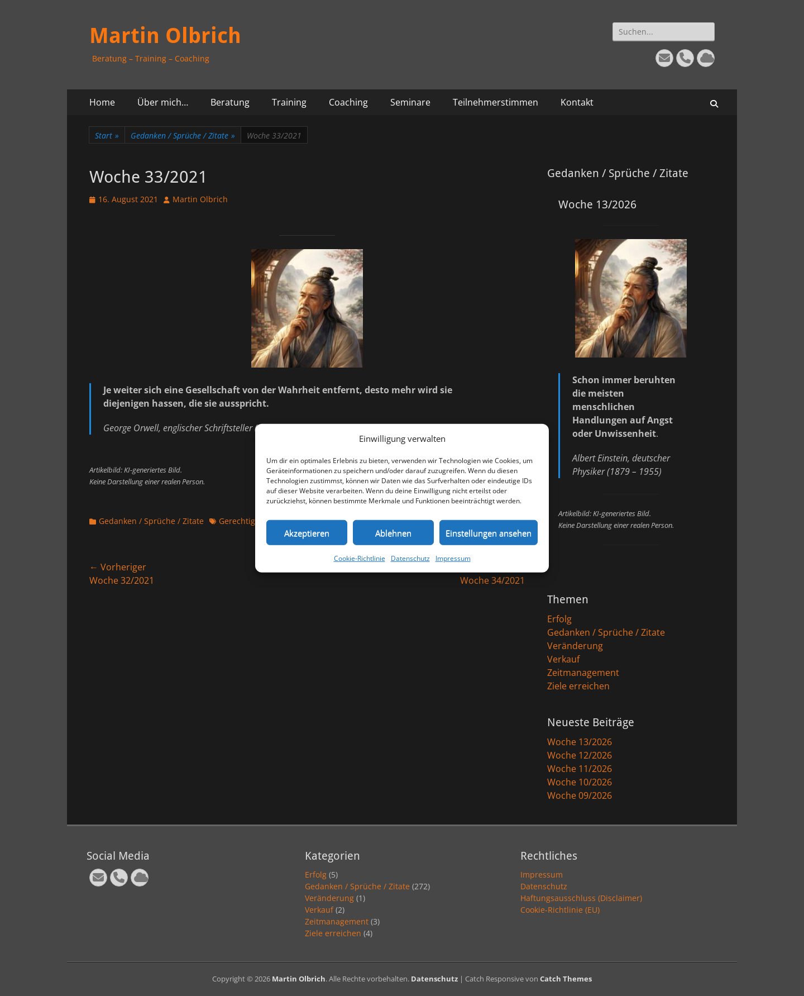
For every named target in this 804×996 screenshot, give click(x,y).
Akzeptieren (306, 532)
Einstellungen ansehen (489, 532)
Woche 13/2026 (579, 742)
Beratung (230, 102)
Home (102, 102)
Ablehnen (393, 532)
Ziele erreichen (578, 686)
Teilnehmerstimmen (495, 102)
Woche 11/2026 (579, 769)
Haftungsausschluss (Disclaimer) (581, 898)
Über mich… (162, 102)
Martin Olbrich (165, 35)
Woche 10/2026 (579, 782)
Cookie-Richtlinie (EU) (560, 909)
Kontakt (577, 102)
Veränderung (575, 646)
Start (107, 135)
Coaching (348, 102)
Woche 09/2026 (579, 795)
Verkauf (563, 659)
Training (289, 102)
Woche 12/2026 (579, 755)
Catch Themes (566, 979)
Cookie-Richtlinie (359, 558)
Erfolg (559, 619)
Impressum (453, 558)
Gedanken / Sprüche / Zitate (183, 135)
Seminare (410, 102)
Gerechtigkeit (244, 521)
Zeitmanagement (583, 672)
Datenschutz (410, 558)
